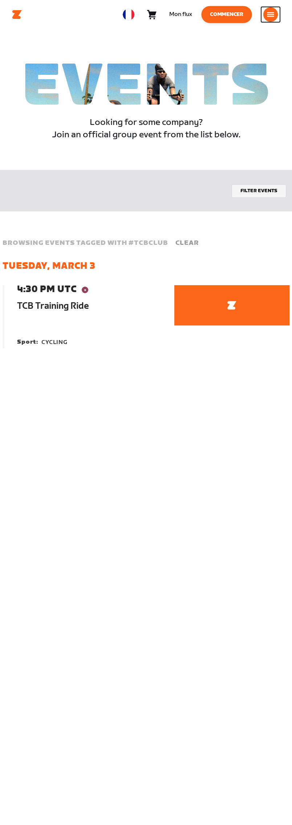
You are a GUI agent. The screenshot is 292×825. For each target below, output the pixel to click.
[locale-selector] (128, 14)
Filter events (258, 191)
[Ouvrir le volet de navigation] (270, 14)
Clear (187, 243)
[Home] (17, 14)
